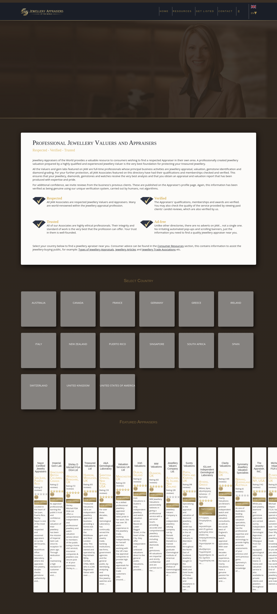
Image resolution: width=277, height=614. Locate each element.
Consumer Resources (171, 246)
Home (164, 11)
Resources (182, 11)
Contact (225, 11)
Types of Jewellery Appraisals (96, 249)
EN (253, 10)
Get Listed (205, 11)
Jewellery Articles (125, 249)
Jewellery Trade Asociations (159, 249)
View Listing (40, 502)
